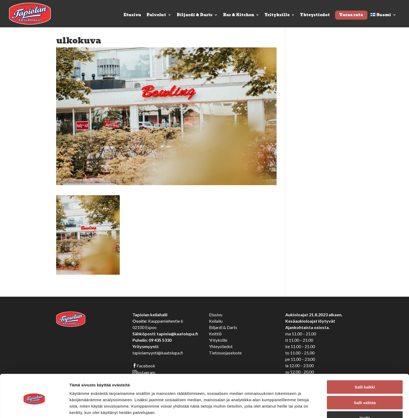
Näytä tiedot (283, 407)
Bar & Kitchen (238, 15)
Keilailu (216, 320)
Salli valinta (365, 381)
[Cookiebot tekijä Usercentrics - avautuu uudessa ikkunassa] (34, 408)
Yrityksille (277, 15)
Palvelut (156, 15)
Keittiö (215, 333)
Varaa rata (351, 15)
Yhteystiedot (315, 15)
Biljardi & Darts (194, 15)
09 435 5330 (160, 340)
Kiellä (364, 396)
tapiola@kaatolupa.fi (177, 333)
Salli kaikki (365, 365)
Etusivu (132, 15)
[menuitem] (383, 20)
